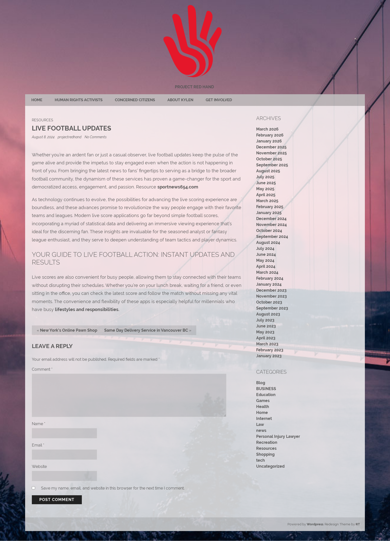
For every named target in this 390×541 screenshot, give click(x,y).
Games (263, 400)
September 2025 (272, 165)
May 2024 (265, 260)
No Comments (96, 137)
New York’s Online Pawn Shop (68, 330)
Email (38, 445)
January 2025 (269, 212)
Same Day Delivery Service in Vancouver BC (146, 330)
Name (38, 423)
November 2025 (271, 153)
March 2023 (267, 344)
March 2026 (267, 129)
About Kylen (180, 100)
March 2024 (267, 272)
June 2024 (266, 254)
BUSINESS (266, 388)
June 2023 (266, 326)
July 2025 (265, 177)
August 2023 (268, 314)
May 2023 (265, 332)
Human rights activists (78, 100)
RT (358, 524)
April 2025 (265, 194)
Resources (42, 120)
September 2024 (272, 236)
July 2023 (265, 320)
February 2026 (270, 135)
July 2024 (265, 248)
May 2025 (265, 188)
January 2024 (269, 284)
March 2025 (267, 200)
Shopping (265, 454)
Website (39, 466)
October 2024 (269, 230)
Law (260, 424)
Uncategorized (270, 466)
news (261, 430)
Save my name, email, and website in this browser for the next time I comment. (113, 488)
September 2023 (272, 308)
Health (262, 406)
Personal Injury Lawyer (278, 436)
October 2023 (269, 302)
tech (260, 460)
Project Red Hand (194, 87)
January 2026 (269, 141)
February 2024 (269, 278)
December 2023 (271, 290)
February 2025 (269, 206)
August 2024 (268, 242)
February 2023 (269, 350)
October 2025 (269, 159)
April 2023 (265, 338)
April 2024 (265, 266)
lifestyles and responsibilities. (87, 309)
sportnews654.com (177, 186)
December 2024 (271, 218)
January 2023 (269, 356)
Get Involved (219, 100)
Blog (260, 382)
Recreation (266, 442)
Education (266, 394)
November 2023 (271, 296)
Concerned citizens (135, 100)
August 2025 (268, 171)
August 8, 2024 (43, 137)
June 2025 (266, 182)
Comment (42, 369)
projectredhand (69, 137)
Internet (264, 418)
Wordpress (315, 524)
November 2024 (271, 224)
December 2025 (271, 147)
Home (36, 100)
